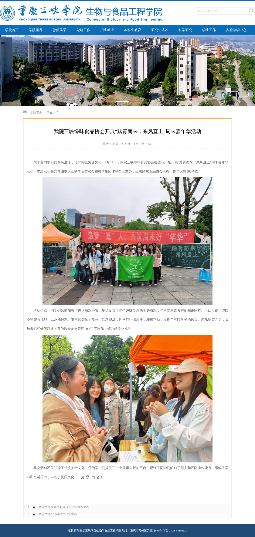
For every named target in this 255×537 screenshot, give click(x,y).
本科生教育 (132, 30)
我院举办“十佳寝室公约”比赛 (58, 514)
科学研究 (185, 30)
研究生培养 (159, 30)
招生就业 (107, 30)
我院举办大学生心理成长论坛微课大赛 (64, 507)
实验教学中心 (236, 30)
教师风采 (59, 30)
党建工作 (83, 30)
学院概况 (35, 30)
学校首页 (12, 30)
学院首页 (36, 112)
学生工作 (209, 30)
